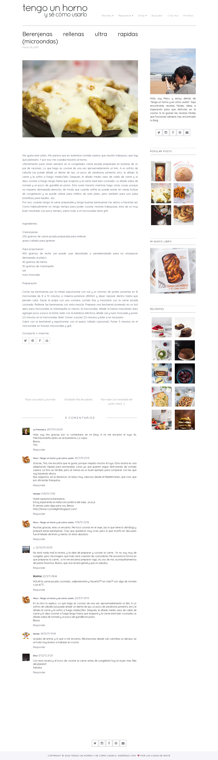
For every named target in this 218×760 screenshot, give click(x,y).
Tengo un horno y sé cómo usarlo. (94, 755)
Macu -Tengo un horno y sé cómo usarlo (53, 458)
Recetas (107, 15)
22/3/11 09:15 (82, 598)
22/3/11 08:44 (49, 576)
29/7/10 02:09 (55, 429)
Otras (142, 15)
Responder (39, 449)
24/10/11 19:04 (48, 633)
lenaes (36, 633)
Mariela (36, 493)
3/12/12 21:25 (45, 655)
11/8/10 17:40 (48, 493)
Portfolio (188, 15)
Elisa (35, 655)
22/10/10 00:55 (44, 547)
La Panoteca (39, 429)
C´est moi (173, 15)
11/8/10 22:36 (82, 522)
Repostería (125, 15)
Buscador (157, 15)
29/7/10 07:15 (82, 458)
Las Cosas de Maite (158, 755)
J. (34, 547)
